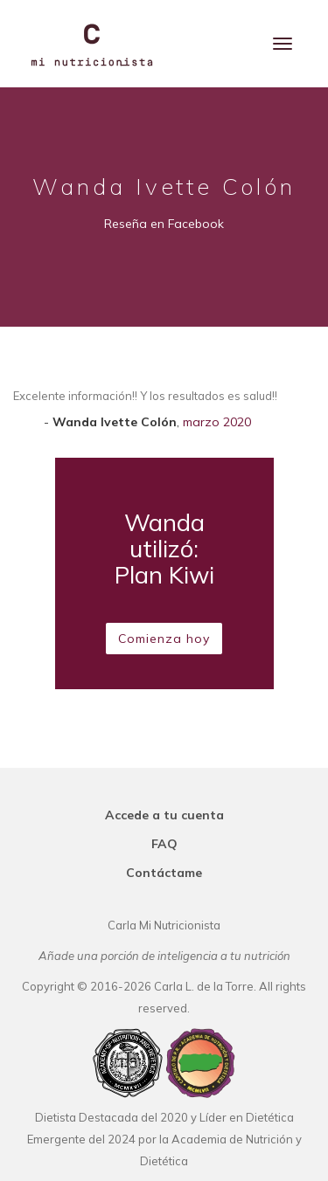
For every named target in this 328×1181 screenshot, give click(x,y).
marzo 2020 (217, 422)
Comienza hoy (164, 638)
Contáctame (164, 873)
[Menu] (282, 44)
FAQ (164, 844)
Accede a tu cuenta (164, 815)
